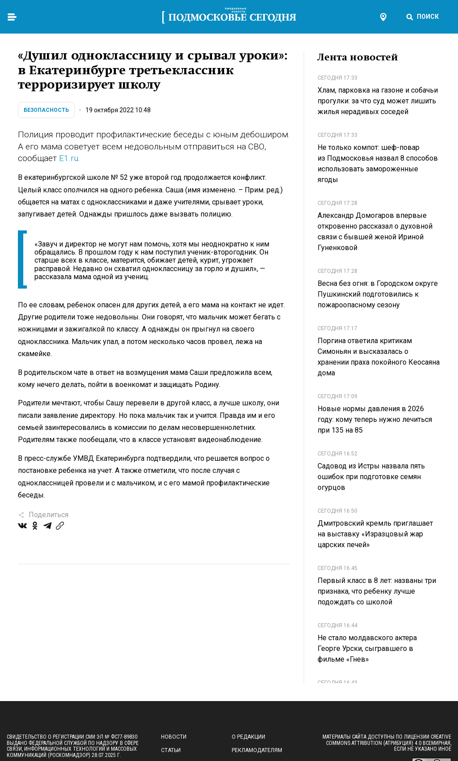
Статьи (171, 750)
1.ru (71, 158)
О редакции (248, 737)
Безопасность (46, 110)
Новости (174, 737)
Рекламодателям (257, 750)
